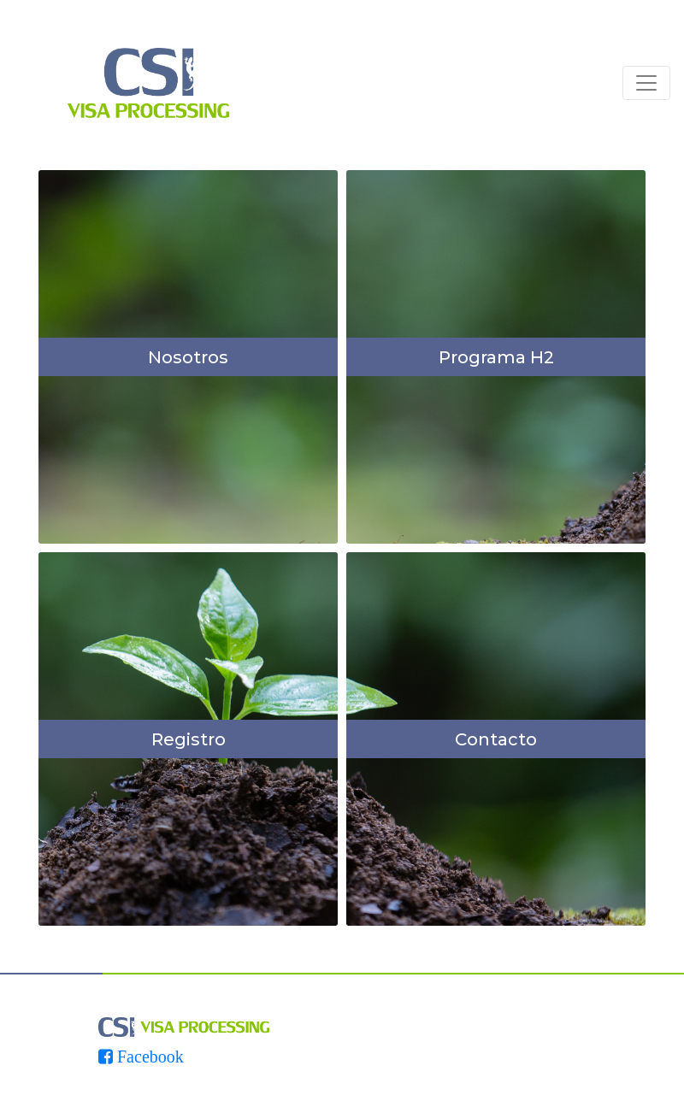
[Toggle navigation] (646, 83)
